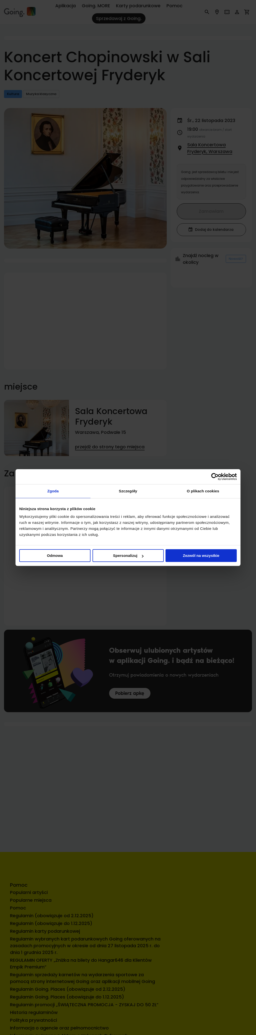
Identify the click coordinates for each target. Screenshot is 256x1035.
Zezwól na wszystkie (201, 555)
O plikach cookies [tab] (203, 491)
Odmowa (55, 555)
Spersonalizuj (128, 555)
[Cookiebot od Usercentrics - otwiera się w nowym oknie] (215, 476)
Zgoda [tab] (53, 491)
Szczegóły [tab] (128, 491)
